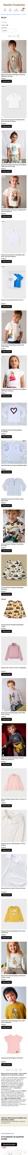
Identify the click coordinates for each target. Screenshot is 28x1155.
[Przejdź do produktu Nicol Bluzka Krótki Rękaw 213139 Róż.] (14, 1044)
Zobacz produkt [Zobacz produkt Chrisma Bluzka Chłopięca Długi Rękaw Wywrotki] (6, 550)
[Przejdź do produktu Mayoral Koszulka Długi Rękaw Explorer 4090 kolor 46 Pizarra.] (14, 739)
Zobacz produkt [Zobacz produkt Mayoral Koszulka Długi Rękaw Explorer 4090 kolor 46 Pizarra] (6, 764)
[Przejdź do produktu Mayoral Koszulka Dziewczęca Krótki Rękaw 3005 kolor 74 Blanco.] (14, 371)
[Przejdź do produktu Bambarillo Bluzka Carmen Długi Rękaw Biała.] (14, 452)
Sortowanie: (4, 27)
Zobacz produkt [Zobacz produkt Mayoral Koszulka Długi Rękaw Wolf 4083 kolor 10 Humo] (6, 719)
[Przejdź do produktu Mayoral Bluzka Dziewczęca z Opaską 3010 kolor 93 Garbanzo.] (14, 191)
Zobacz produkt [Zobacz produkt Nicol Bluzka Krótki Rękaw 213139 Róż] (6, 1064)
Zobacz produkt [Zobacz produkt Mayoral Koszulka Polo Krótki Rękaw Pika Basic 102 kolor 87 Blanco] (6, 126)
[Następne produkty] (16, 1070)
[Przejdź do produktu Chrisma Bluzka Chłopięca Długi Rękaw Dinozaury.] (14, 570)
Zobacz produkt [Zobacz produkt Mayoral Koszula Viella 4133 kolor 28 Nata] (6, 894)
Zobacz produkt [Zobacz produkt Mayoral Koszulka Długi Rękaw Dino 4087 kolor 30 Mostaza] (6, 1027)
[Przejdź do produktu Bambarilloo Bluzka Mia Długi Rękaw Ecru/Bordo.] (14, 414)
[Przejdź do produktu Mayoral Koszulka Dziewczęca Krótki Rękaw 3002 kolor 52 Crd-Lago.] (14, 146)
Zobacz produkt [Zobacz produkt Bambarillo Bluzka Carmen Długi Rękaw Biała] (6, 472)
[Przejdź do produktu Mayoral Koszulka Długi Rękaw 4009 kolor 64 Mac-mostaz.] (14, 957)
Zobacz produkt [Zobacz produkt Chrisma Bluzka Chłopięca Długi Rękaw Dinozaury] (6, 594)
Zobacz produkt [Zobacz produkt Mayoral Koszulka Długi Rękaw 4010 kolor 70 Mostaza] (6, 937)
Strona (9, 36)
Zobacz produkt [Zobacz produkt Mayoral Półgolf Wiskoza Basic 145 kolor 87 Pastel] (6, 805)
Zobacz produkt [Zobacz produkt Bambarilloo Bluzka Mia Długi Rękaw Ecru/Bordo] (6, 436)
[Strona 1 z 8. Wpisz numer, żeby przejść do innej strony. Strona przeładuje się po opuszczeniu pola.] (12, 36)
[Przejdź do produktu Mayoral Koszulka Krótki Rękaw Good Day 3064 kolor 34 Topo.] (14, 56)
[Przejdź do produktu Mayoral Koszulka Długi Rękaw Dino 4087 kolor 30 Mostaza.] (14, 1002)
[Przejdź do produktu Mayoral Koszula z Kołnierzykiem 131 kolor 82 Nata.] (14, 826)
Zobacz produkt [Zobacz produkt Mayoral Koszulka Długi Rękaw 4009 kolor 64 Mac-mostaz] (6, 982)
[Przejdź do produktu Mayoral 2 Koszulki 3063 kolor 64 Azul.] (14, 282)
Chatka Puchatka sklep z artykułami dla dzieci (11, 14)
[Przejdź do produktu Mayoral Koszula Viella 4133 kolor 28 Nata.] (14, 870)
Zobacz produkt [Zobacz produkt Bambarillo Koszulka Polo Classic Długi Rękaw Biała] (6, 505)
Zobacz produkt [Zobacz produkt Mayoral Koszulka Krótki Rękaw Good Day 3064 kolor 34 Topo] (6, 81)
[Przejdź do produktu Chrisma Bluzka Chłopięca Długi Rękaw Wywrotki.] (14, 526)
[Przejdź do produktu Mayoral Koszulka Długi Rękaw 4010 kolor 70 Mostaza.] (14, 914)
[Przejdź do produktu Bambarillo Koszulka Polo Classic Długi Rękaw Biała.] (14, 487)
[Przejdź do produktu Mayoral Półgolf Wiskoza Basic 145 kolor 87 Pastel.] (14, 783)
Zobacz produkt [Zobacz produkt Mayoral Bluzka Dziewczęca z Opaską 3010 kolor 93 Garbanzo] (6, 216)
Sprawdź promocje (9, 1144)
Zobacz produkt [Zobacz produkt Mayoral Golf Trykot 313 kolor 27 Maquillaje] (6, 674)
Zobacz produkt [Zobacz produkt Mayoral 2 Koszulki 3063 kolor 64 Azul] (6, 306)
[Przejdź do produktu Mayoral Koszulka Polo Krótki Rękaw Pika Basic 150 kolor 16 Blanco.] (14, 236)
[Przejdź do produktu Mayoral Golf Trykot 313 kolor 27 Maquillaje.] (14, 650)
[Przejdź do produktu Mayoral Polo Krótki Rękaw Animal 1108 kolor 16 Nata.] (14, 327)
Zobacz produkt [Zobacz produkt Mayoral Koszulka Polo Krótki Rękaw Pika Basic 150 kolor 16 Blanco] (6, 261)
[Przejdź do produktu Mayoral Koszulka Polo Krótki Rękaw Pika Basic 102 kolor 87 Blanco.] (14, 101)
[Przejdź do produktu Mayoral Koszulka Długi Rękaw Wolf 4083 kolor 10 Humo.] (14, 694)
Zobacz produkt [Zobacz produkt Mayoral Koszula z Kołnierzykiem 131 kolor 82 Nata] (6, 850)
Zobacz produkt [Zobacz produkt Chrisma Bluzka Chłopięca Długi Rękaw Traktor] (6, 631)
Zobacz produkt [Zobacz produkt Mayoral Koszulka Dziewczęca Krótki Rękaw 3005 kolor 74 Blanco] (6, 395)
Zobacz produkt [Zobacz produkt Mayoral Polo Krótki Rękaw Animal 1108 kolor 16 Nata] (6, 351)
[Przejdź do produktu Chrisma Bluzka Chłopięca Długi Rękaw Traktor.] (14, 610)
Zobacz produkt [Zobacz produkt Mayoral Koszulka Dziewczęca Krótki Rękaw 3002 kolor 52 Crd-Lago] (6, 171)
